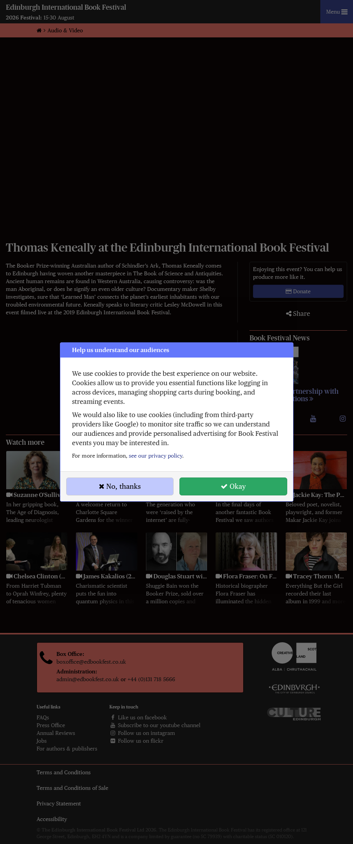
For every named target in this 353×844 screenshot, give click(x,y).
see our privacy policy (155, 456)
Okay (233, 486)
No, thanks (120, 486)
